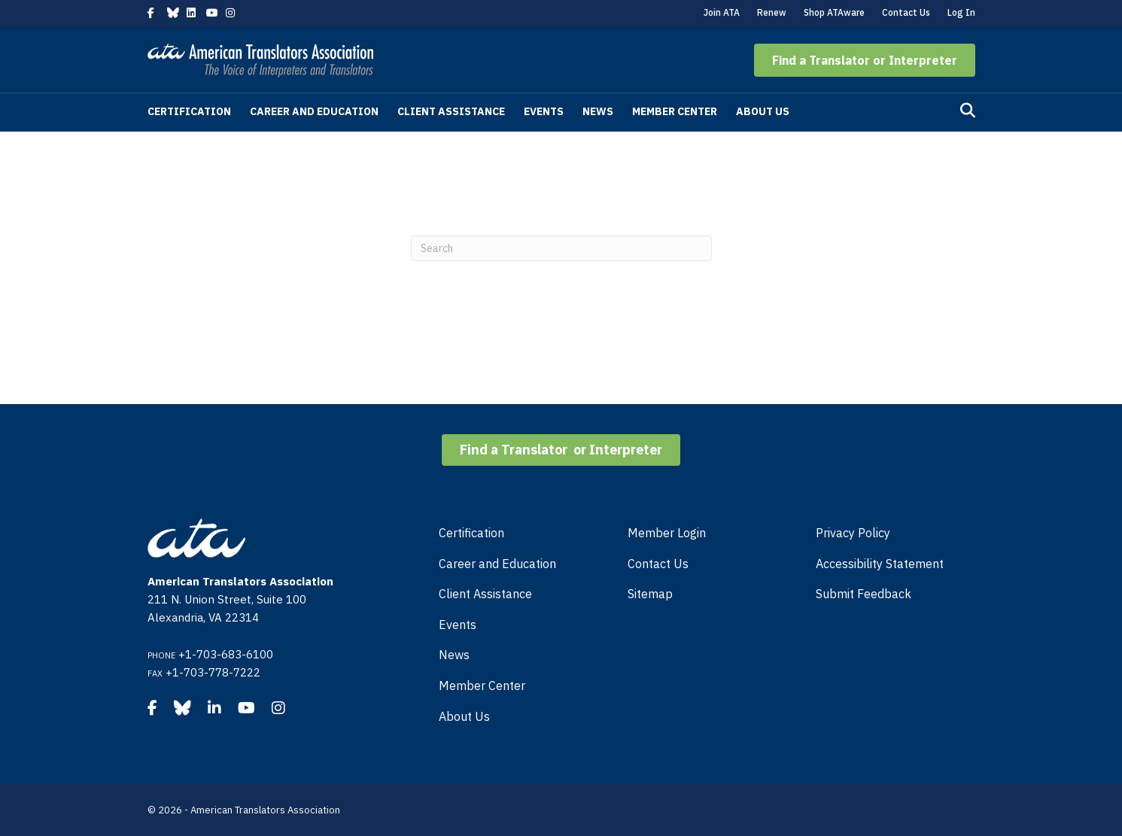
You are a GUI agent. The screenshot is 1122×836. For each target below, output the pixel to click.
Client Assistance (451, 111)
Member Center (674, 111)
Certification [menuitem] (471, 532)
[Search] (967, 110)
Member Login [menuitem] (667, 532)
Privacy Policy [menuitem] (853, 532)
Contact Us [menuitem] (658, 563)
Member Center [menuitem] (482, 685)
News (597, 111)
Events (544, 111)
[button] (864, 60)
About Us (762, 111)
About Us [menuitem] (464, 716)
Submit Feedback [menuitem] (863, 593)
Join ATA (722, 12)
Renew (771, 12)
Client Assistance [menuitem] (485, 593)
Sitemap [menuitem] (650, 593)
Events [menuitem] (457, 624)
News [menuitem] (454, 654)
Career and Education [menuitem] (497, 563)
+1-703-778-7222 (213, 672)
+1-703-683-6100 (225, 654)
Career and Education (314, 111)
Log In (961, 12)
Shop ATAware (834, 12)
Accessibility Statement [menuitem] (880, 563)
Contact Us (906, 12)
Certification (189, 111)
